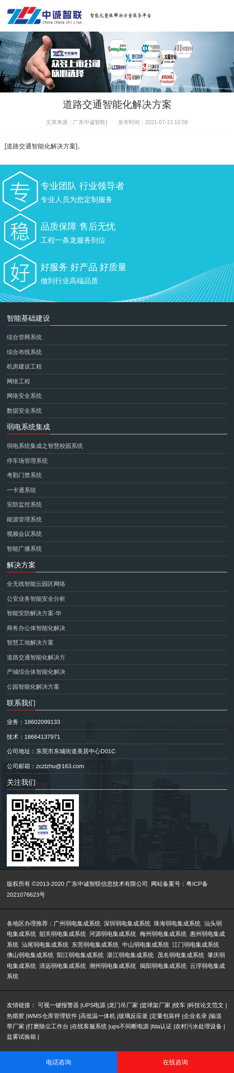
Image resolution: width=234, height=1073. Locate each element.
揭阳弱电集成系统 (163, 965)
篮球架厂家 (155, 1005)
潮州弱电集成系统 (112, 965)
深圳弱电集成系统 (127, 923)
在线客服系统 (89, 1026)
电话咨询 (58, 1062)
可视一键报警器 (58, 1005)
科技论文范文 (206, 1005)
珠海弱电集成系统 (177, 923)
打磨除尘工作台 (48, 1026)
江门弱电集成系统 (195, 944)
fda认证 (162, 1026)
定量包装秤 (165, 1016)
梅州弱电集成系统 (163, 933)
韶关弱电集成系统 (62, 933)
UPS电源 (94, 1005)
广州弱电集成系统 (77, 923)
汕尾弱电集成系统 (45, 944)
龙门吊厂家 (123, 1005)
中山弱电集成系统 (145, 944)
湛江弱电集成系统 (130, 955)
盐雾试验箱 (21, 1036)
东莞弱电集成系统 (95, 944)
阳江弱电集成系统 (80, 955)
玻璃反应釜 (133, 1016)
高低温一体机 (97, 1016)
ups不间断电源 (129, 1026)
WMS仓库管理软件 (52, 1016)
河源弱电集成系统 (112, 933)
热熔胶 (15, 1016)
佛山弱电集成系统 (30, 955)
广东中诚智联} (90, 122)
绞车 (179, 1005)
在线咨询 (175, 1062)
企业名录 (195, 1016)
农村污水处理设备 (198, 1026)
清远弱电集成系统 (62, 965)
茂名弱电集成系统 (180, 955)
